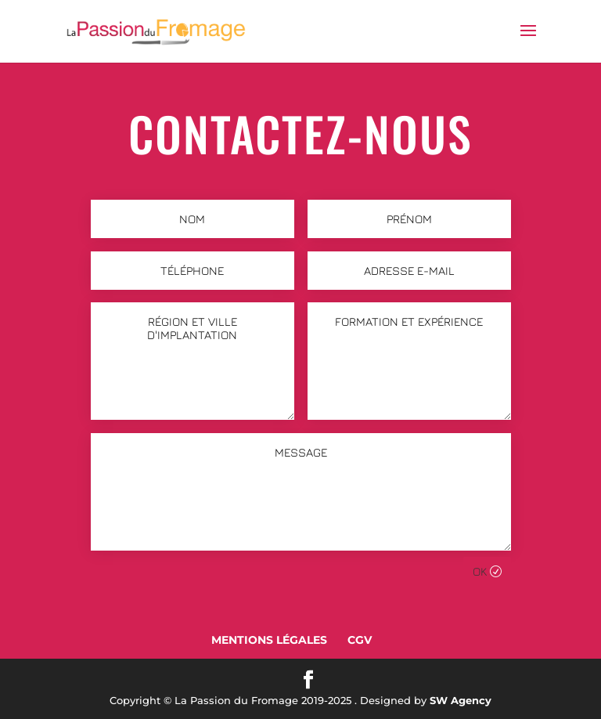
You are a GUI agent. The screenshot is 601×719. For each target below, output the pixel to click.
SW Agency (460, 700)
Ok (480, 571)
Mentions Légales (269, 640)
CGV (359, 640)
